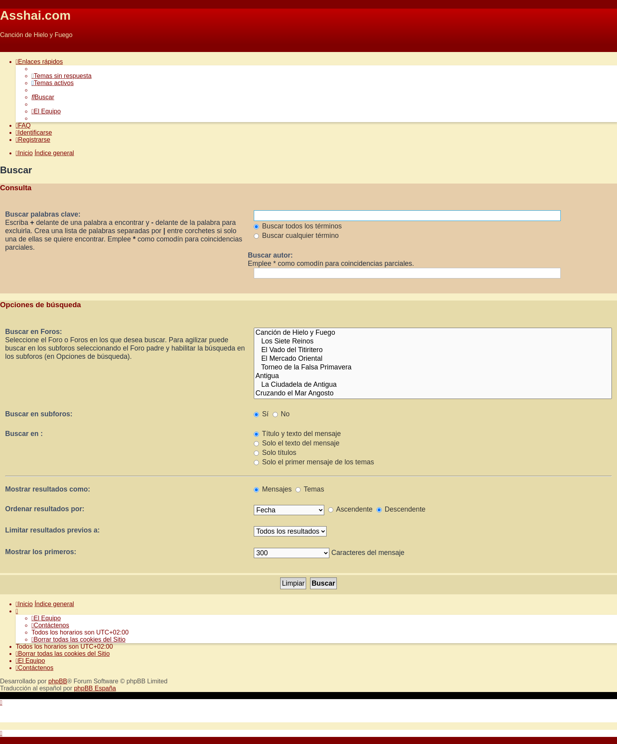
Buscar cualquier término (296, 235)
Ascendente (350, 509)
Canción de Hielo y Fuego (433, 332)
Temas (310, 489)
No (281, 414)
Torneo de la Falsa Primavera (433, 367)
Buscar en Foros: (33, 332)
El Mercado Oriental (433, 358)
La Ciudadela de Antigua (433, 384)
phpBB (57, 681)
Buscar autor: (270, 255)
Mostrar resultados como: (47, 489)
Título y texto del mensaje (297, 434)
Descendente (401, 509)
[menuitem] (61, 75)
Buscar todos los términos (298, 226)
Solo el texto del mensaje (296, 443)
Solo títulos (275, 452)
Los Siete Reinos (433, 341)
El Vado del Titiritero (433, 350)
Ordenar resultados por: (44, 509)
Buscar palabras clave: (43, 214)
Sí (261, 414)
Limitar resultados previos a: (52, 530)
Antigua (433, 376)
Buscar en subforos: (38, 414)
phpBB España (95, 688)
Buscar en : (24, 434)
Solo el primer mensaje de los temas (314, 462)
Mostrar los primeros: (40, 552)
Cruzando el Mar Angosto (433, 393)
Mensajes (273, 489)
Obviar (9, 48)
